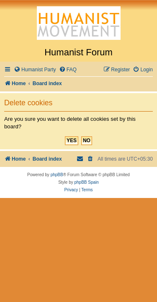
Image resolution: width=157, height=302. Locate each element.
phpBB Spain (86, 182)
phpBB (57, 174)
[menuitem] (35, 70)
